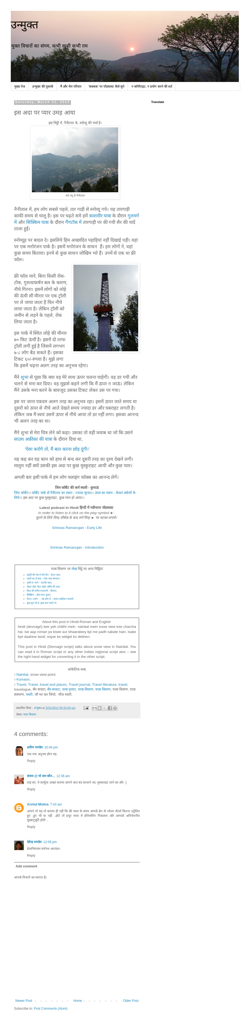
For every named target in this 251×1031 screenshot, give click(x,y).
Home (77, 1001)
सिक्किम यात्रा (37, 222)
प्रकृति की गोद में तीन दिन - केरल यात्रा (43, 574)
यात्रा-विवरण (85, 689)
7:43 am (56, 804)
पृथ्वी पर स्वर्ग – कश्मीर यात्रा (39, 582)
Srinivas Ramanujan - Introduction (77, 547)
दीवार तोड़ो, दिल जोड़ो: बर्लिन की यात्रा (43, 586)
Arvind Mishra (38, 804)
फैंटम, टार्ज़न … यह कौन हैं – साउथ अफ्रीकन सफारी (50, 599)
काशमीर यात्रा (100, 215)
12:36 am (63, 776)
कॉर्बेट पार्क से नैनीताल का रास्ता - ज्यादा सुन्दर (61, 493)
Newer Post (23, 1001)
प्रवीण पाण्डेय (35, 747)
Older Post (130, 1001)
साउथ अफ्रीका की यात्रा (33, 439)
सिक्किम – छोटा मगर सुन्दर (38, 595)
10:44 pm (51, 747)
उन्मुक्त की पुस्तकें (42, 86)
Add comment (26, 866)
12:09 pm (50, 842)
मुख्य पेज (19, 86)
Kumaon (23, 679)
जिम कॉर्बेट (21, 493)
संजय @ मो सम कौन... (41, 776)
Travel (21, 684)
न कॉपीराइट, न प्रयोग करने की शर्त (151, 86)
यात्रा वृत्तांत (69, 689)
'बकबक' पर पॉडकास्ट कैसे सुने (106, 86)
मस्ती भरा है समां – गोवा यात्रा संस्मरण (43, 578)
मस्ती (29, 694)
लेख (74, 569)
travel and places (53, 684)
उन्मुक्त (24, 25)
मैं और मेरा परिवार (71, 86)
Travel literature (104, 684)
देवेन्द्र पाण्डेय (34, 842)
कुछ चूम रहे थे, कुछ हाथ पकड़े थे (41, 603)
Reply (31, 761)
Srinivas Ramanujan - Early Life (77, 528)
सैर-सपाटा (53, 689)
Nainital (22, 674)
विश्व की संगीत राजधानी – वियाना (41, 590)
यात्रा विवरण (103, 689)
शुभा (24, 377)
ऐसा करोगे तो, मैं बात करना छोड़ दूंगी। (57, 449)
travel (122, 684)
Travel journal (79, 684)
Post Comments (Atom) (50, 1008)
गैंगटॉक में (73, 222)
